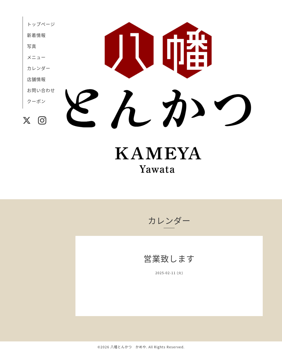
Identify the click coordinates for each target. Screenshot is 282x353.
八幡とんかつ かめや (128, 346)
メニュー (36, 57)
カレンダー (38, 68)
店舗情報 (36, 79)
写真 (31, 46)
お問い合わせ (41, 90)
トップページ (41, 24)
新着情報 (36, 35)
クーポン (36, 101)
